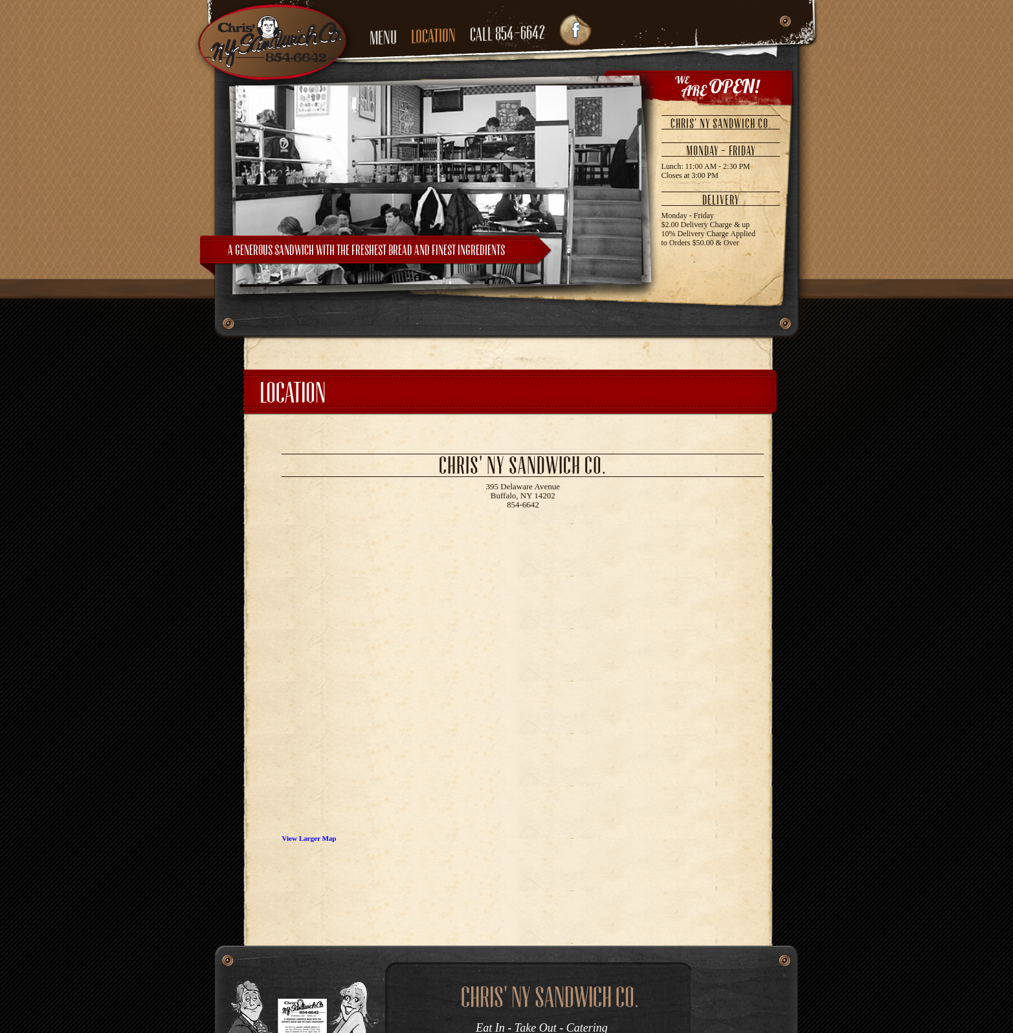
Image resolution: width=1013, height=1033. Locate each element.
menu (383, 38)
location (433, 35)
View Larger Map (309, 838)
